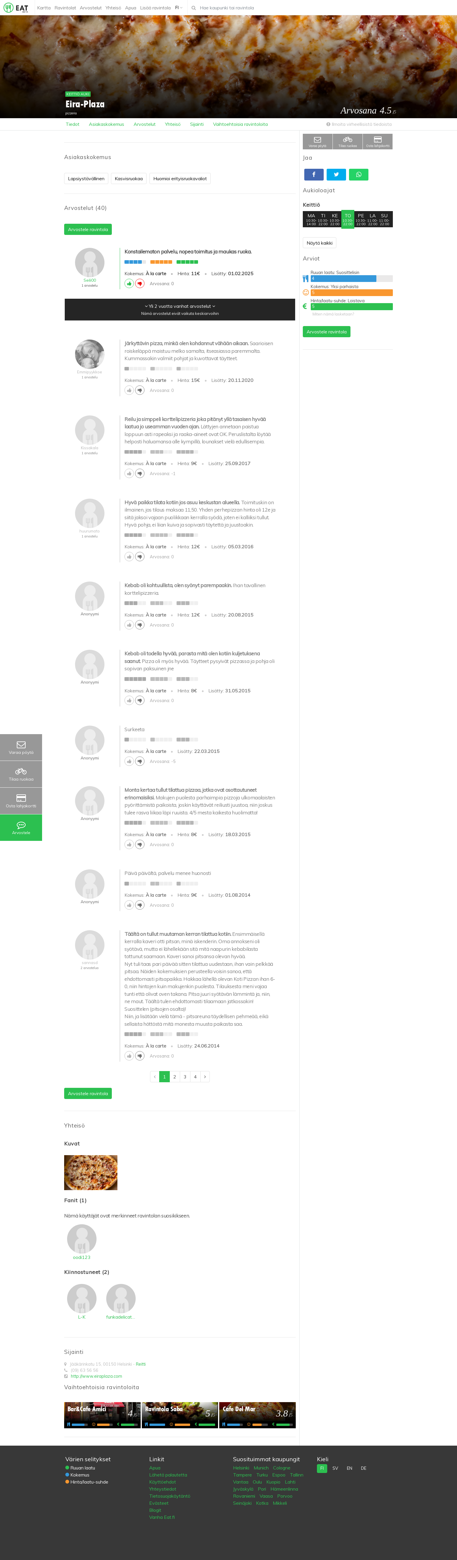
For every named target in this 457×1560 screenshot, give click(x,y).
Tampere (243, 1475)
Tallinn (296, 1475)
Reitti (141, 1364)
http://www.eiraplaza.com (96, 1376)
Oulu (258, 1482)
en (349, 1468)
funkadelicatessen (121, 1317)
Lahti (290, 1482)
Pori (262, 1489)
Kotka (263, 1503)
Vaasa (267, 1496)
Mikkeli (280, 1503)
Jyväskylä (244, 1489)
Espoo (279, 1475)
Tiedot (72, 124)
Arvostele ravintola (327, 332)
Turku (262, 1475)
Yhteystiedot (162, 1489)
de (363, 1468)
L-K (81, 1317)
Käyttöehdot (162, 1482)
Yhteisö (173, 124)
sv (335, 1468)
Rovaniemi (244, 1496)
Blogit (155, 1510)
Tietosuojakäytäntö (169, 1496)
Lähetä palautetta (168, 1475)
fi (322, 1468)
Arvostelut (145, 124)
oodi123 (82, 1257)
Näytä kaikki (320, 243)
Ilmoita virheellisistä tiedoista (359, 124)
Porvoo (285, 1496)
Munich (262, 1468)
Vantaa (241, 1482)
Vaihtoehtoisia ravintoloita (240, 124)
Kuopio (274, 1482)
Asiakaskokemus (106, 124)
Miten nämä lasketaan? (333, 314)
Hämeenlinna (284, 1489)
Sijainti (197, 124)
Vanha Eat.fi (162, 1517)
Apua (154, 1468)
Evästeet (159, 1503)
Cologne (281, 1468)
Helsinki (241, 1468)
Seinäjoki (243, 1503)
